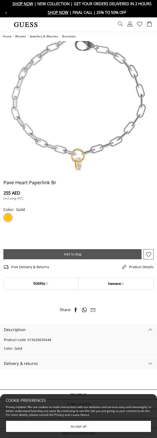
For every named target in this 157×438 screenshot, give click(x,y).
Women (20, 36)
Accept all (78, 426)
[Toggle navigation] (6, 25)
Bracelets (69, 36)
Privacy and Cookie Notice (71, 415)
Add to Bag (72, 254)
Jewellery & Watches (44, 36)
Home (7, 36)
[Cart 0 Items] (149, 25)
